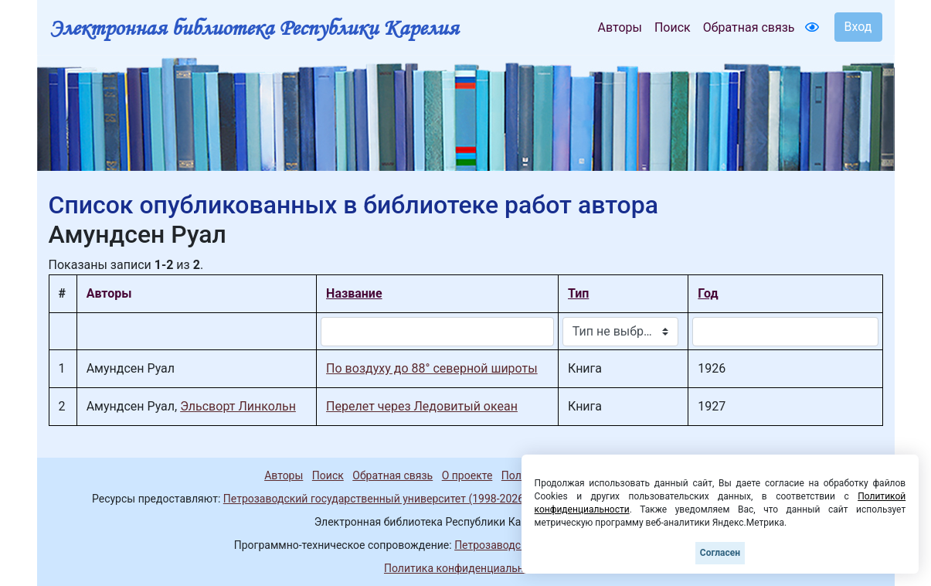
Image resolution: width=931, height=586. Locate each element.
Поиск (672, 27)
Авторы (620, 27)
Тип (578, 293)
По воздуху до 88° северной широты (432, 368)
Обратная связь (749, 27)
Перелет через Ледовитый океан (422, 406)
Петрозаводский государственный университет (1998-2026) (375, 498)
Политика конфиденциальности (465, 568)
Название (354, 293)
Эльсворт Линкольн (238, 406)
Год (708, 293)
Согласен (720, 552)
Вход (858, 26)
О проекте (467, 475)
